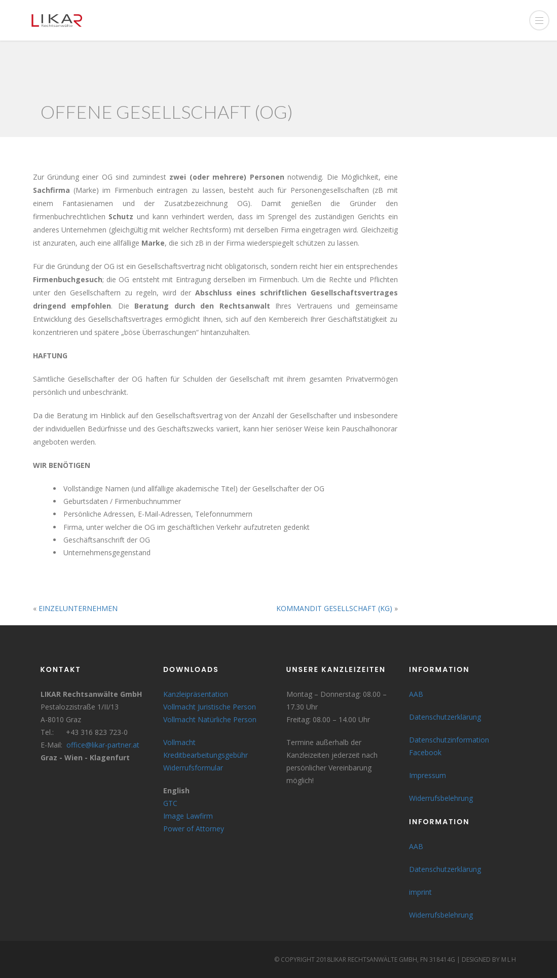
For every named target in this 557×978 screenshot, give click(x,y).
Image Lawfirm (188, 816)
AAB (416, 694)
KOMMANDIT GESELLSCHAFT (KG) (334, 608)
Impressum (427, 775)
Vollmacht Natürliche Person (209, 719)
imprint (420, 892)
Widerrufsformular (193, 767)
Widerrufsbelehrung (441, 798)
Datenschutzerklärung (445, 717)
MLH (509, 959)
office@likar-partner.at (102, 745)
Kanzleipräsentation (195, 694)
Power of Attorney (193, 828)
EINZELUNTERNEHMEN (78, 608)
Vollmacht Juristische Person (209, 707)
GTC (170, 803)
